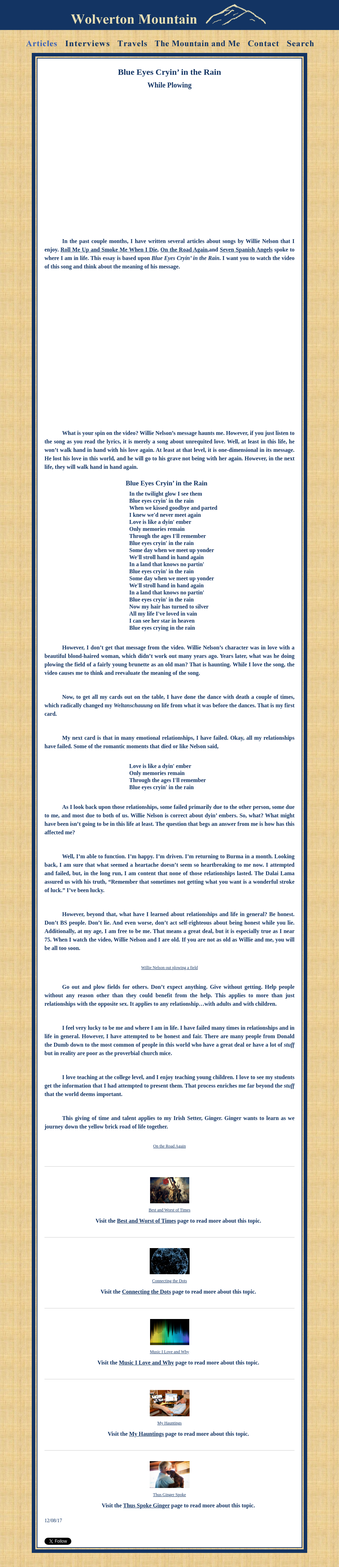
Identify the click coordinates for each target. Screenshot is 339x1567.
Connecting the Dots (169, 1280)
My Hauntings (169, 1423)
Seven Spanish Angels (246, 250)
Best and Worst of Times (169, 1210)
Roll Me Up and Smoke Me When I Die (108, 250)
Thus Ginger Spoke (169, 1494)
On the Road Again (184, 250)
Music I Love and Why (169, 1351)
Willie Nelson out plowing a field (169, 967)
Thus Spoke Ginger (146, 1505)
